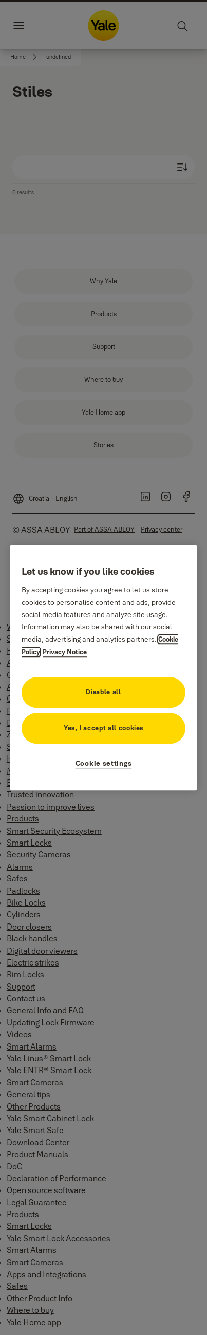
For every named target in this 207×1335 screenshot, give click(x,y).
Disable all (103, 692)
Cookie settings (104, 763)
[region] (103, 668)
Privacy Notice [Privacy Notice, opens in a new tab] (65, 652)
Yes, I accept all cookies (103, 728)
